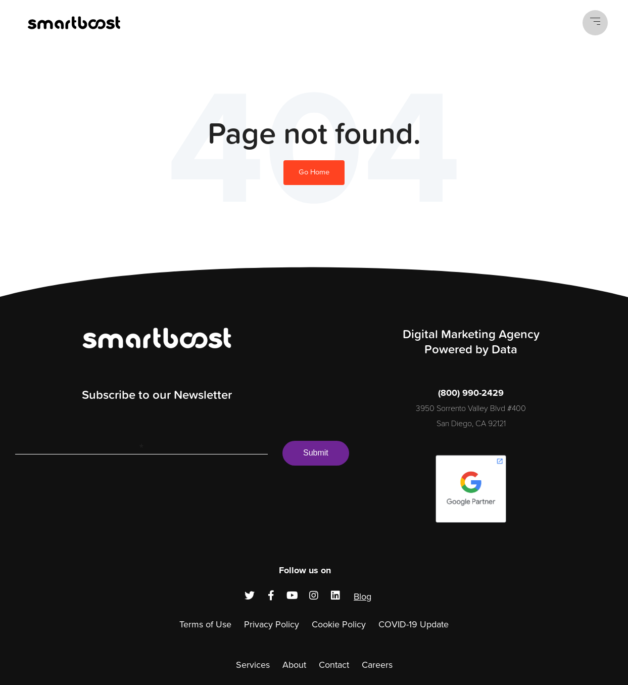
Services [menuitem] (253, 664)
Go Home (314, 172)
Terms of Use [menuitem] (205, 624)
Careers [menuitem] (377, 664)
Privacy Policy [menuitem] (271, 624)
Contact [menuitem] (334, 664)
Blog (362, 596)
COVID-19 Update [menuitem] (413, 624)
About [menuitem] (294, 664)
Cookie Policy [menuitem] (339, 624)
